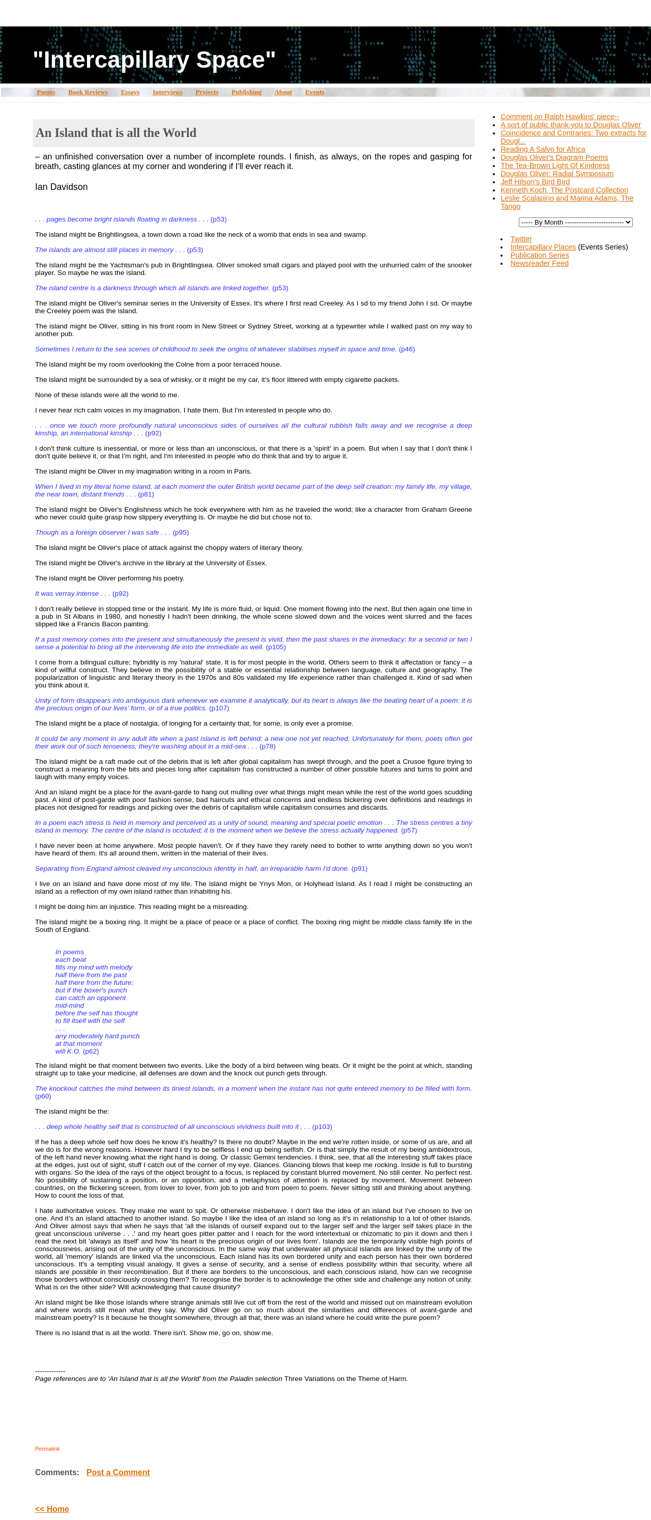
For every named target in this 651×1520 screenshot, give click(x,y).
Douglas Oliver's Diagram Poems (554, 157)
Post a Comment (118, 1472)
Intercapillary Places (543, 247)
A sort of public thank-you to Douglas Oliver (570, 125)
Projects (206, 92)
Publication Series (540, 255)
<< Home (52, 1509)
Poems (46, 92)
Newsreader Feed (540, 263)
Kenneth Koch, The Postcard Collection (564, 190)
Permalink (47, 1449)
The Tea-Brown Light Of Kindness (555, 165)
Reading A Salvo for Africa (542, 149)
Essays (130, 92)
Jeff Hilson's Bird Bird (535, 182)
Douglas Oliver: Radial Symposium (556, 174)
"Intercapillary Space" (154, 59)
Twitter (521, 239)
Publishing (246, 92)
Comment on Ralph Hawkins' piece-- (559, 117)
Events (314, 92)
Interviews (167, 92)
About (283, 92)
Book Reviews (87, 92)
